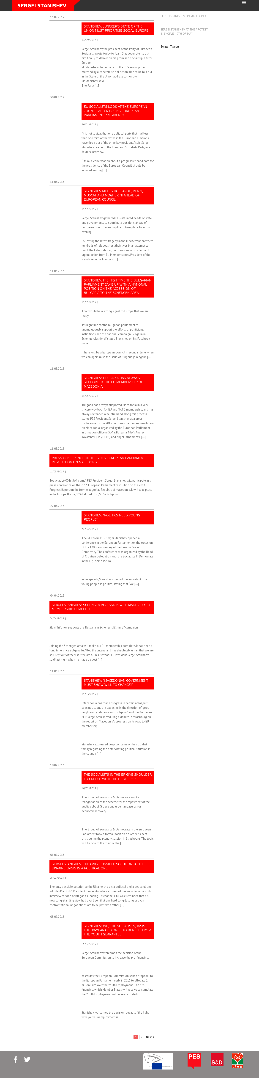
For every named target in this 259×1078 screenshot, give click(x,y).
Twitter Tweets (170, 47)
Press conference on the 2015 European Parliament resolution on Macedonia (98, 460)
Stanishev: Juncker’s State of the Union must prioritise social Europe (116, 29)
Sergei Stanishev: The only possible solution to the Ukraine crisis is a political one (98, 866)
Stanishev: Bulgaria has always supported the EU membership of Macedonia (113, 382)
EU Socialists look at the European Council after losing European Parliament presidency (115, 111)
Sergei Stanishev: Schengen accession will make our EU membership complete (101, 607)
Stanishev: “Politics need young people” (112, 517)
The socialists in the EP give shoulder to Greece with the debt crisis (118, 777)
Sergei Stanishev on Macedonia (183, 16)
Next (149, 1037)
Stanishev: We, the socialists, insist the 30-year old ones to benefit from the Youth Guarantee (117, 930)
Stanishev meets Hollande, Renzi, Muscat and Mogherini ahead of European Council (113, 195)
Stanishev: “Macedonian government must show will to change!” (116, 683)
